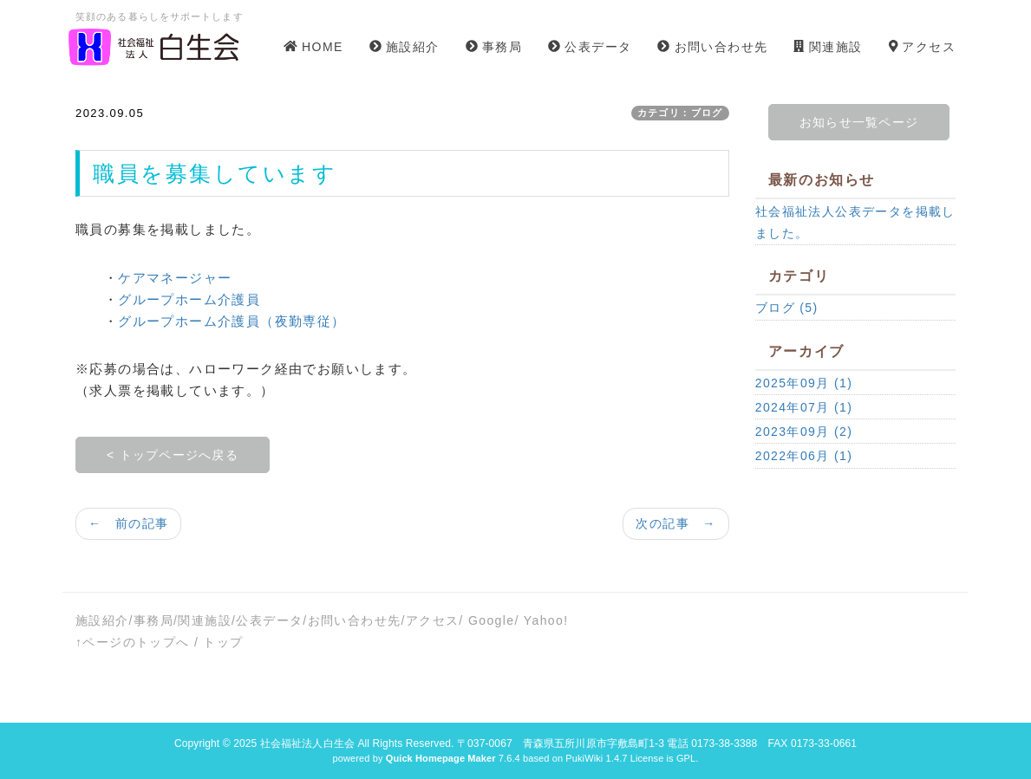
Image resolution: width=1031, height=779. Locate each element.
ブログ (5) (787, 308)
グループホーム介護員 (189, 299)
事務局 (153, 620)
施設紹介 (102, 620)
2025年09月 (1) (804, 383)
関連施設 (205, 620)
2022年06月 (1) (804, 456)
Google (491, 620)
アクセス (433, 620)
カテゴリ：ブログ (680, 112)
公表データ (269, 620)
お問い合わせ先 (354, 620)
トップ (223, 642)
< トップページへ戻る (172, 455)
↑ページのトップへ (132, 642)
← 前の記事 (128, 523)
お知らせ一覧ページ (858, 122)
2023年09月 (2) (804, 431)
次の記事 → (675, 523)
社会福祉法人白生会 (307, 743)
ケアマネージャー (175, 277)
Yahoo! (546, 620)
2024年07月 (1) (804, 407)
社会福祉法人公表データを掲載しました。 (855, 222)
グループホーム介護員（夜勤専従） (231, 321)
